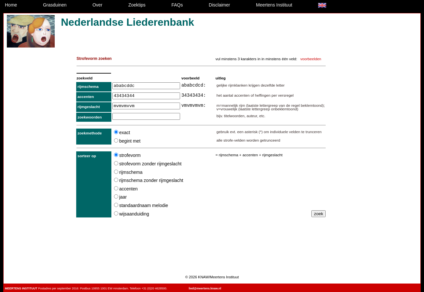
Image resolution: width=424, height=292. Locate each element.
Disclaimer (219, 4)
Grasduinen (54, 4)
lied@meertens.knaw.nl (205, 288)
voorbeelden (310, 59)
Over (97, 4)
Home (11, 4)
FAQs (177, 4)
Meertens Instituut (274, 4)
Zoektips (137, 4)
